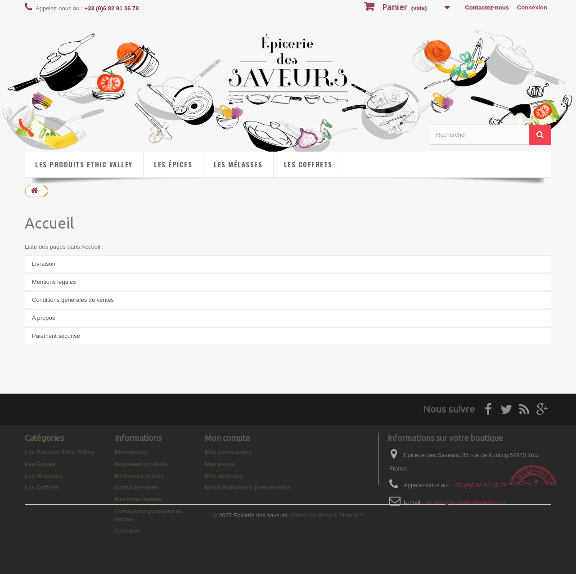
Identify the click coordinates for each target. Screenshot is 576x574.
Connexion (532, 7)
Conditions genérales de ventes (73, 299)
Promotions (131, 452)
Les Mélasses (238, 164)
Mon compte (227, 437)
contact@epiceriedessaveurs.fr (465, 501)
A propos (43, 317)
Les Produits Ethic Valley (83, 164)
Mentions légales (54, 281)
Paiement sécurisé (56, 335)
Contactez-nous (487, 7)
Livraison (43, 263)
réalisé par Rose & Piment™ (326, 563)
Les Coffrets (308, 164)
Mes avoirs (220, 464)
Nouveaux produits (141, 464)
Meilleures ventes (139, 475)
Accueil (49, 223)
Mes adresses (224, 475)
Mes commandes (228, 452)
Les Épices (173, 164)
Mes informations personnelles (248, 487)
